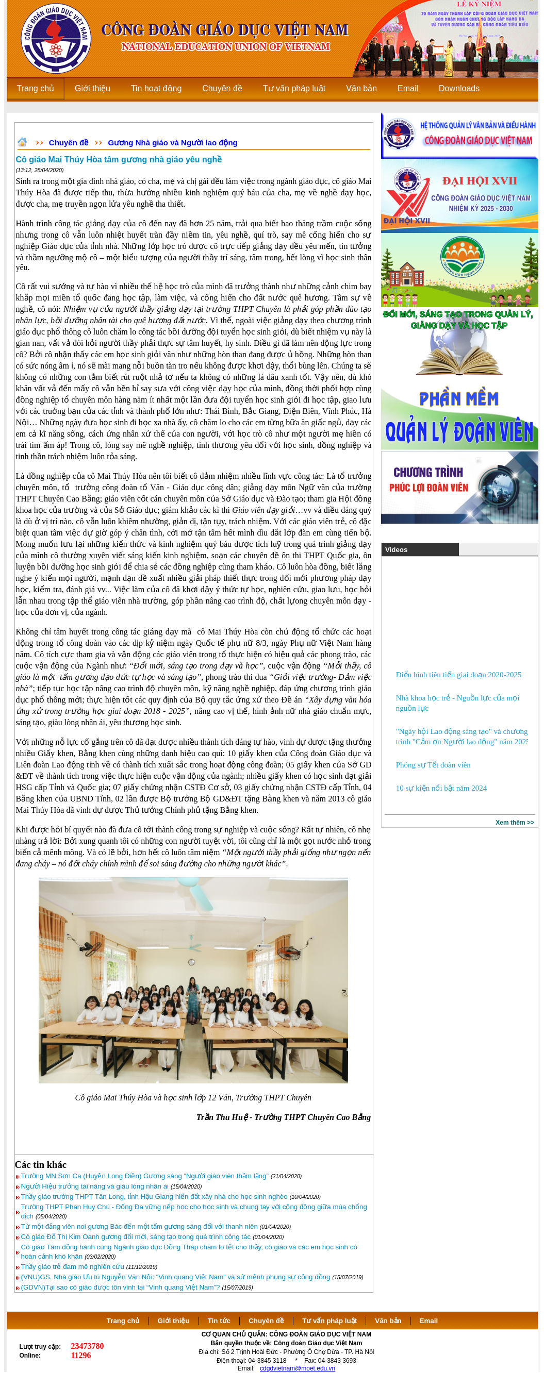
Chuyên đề (68, 142)
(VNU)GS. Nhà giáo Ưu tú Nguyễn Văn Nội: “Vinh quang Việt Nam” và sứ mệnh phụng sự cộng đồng (176, 1277)
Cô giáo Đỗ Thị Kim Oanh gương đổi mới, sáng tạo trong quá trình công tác (136, 1237)
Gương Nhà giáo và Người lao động (173, 142)
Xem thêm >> (515, 822)
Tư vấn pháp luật (329, 1321)
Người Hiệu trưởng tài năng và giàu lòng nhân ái (95, 1186)
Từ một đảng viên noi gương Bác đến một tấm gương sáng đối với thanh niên (139, 1226)
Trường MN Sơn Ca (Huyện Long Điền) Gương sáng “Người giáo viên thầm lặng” (145, 1176)
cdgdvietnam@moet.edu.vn (297, 1368)
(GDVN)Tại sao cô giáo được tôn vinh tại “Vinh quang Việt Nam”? (120, 1287)
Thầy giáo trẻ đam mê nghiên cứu (72, 1266)
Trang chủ (123, 1321)
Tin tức (219, 1321)
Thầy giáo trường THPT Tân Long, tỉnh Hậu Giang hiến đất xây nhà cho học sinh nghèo (154, 1196)
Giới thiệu (174, 1321)
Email (429, 1321)
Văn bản (389, 1321)
